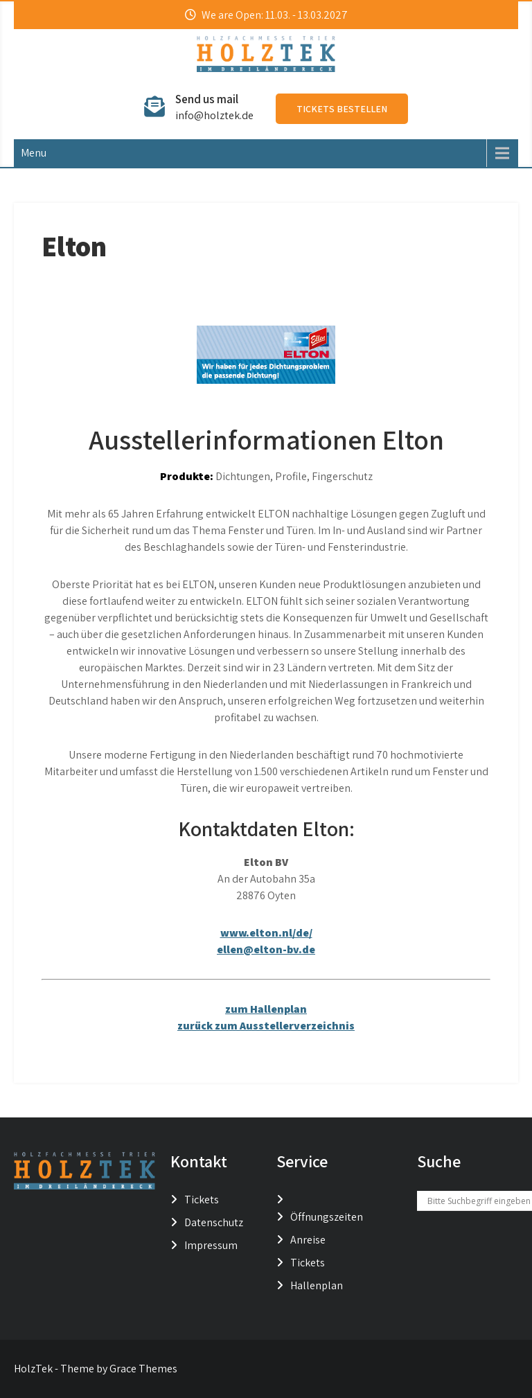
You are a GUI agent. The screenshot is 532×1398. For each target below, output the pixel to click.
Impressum (211, 1245)
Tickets (201, 1199)
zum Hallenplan (266, 1009)
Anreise (308, 1239)
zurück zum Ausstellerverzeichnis (266, 1025)
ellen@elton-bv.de (266, 949)
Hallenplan (316, 1285)
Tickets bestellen (341, 109)
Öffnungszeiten (326, 1217)
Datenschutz (213, 1222)
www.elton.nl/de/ (266, 933)
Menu (33, 152)
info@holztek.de (214, 115)
